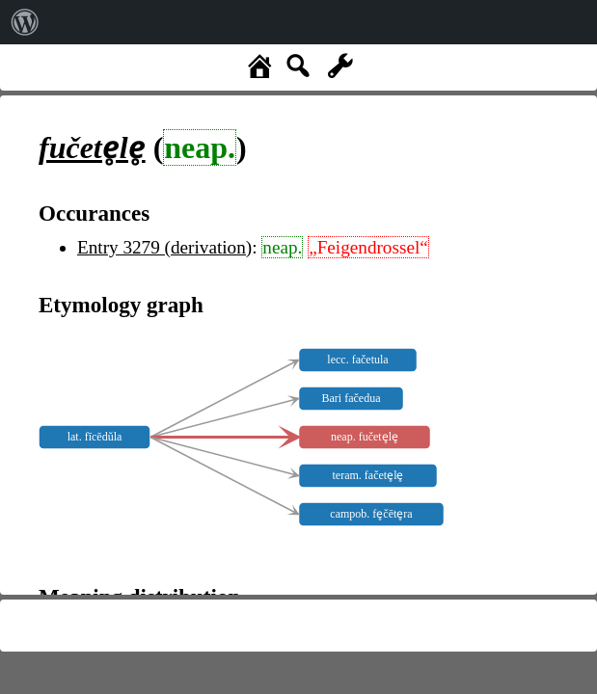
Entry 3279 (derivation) (164, 247)
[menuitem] (25, 22)
